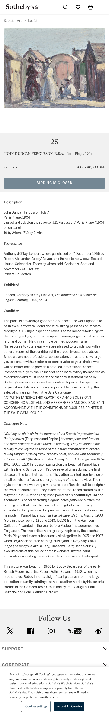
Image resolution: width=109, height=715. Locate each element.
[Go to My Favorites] (78, 7)
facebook (30, 631)
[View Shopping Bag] (90, 7)
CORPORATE (15, 665)
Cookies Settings (36, 706)
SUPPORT (12, 649)
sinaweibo (98, 631)
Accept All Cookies (69, 706)
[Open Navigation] (103, 6)
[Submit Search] (65, 7)
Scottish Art (13, 21)
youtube (75, 631)
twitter (10, 630)
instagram (51, 631)
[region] (54, 691)
